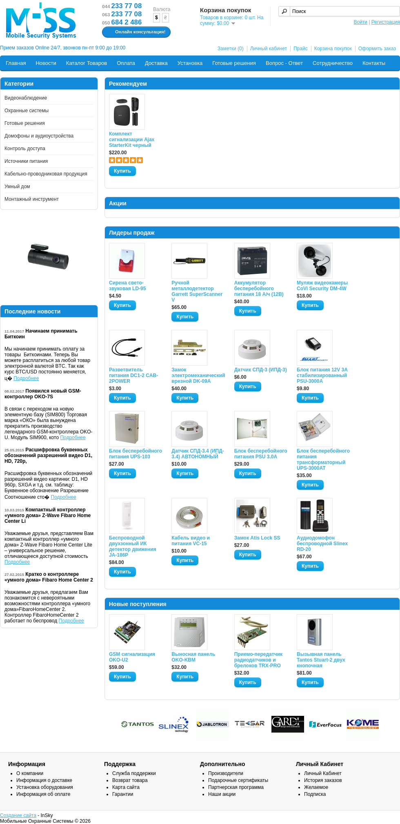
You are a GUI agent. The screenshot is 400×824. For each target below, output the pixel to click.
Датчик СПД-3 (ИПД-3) (260, 370)
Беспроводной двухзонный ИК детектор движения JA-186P (132, 546)
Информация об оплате (43, 794)
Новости (46, 63)
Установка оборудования (44, 787)
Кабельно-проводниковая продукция (45, 174)
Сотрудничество (333, 63)
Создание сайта (18, 815)
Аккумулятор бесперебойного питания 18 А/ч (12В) (259, 288)
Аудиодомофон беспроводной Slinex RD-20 (322, 543)
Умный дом (17, 186)
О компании (29, 773)
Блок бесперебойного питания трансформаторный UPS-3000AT (323, 459)
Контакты (373, 63)
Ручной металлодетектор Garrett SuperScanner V (196, 291)
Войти (360, 22)
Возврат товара (130, 780)
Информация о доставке (44, 780)
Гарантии (122, 794)
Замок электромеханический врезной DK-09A (197, 375)
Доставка (156, 63)
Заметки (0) (231, 48)
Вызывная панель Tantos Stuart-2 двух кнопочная (321, 660)
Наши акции (222, 794)
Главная (16, 63)
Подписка (315, 794)
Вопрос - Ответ (284, 63)
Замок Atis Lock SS (257, 538)
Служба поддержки (134, 773)
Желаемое (316, 787)
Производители (225, 773)
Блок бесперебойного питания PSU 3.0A (260, 454)
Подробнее (26, 378)
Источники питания (26, 161)
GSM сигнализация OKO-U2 (132, 657)
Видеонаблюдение (25, 98)
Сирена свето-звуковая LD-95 (127, 285)
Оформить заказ (377, 48)
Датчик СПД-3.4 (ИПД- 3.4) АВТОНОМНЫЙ (197, 454)
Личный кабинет (268, 48)
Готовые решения (234, 63)
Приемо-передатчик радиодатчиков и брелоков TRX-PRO (258, 660)
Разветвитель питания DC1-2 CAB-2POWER (133, 375)
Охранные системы (26, 110)
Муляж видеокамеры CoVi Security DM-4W (322, 285)
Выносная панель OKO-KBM (193, 657)
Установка (190, 63)
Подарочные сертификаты (238, 780)
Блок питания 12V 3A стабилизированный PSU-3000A (322, 375)
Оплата (126, 63)
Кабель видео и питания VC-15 (190, 540)
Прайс (300, 48)
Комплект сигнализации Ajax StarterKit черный (131, 139)
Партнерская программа (236, 787)
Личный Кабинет (323, 773)
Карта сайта (126, 787)
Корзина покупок (333, 48)
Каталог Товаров (86, 63)
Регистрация (385, 22)
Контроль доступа (24, 148)
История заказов (323, 780)
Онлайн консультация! (135, 32)
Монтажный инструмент (31, 199)
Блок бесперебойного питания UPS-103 (135, 454)
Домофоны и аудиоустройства (38, 136)
